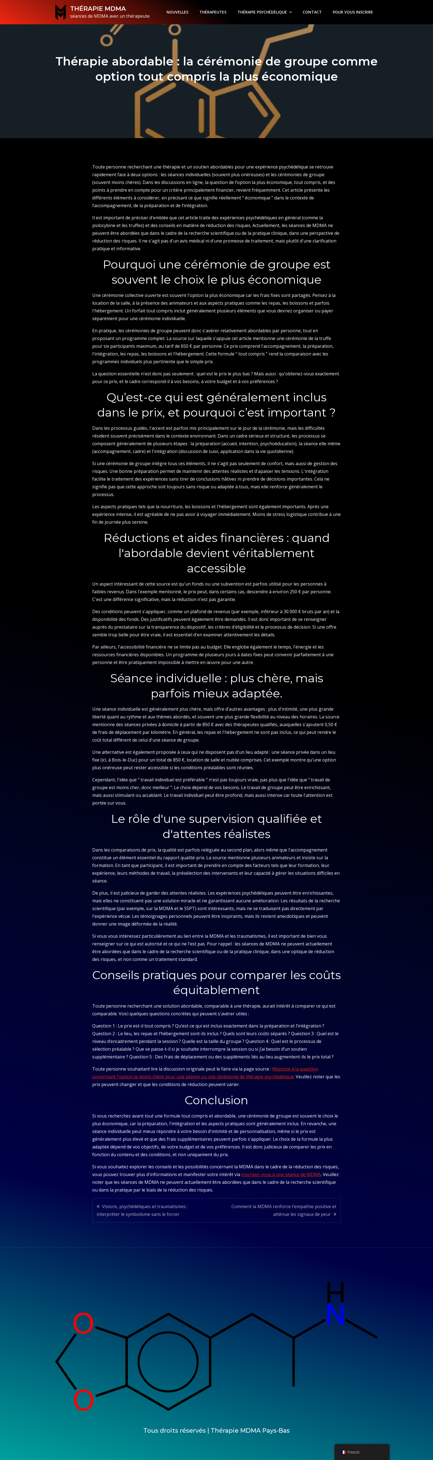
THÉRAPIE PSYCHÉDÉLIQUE (262, 12)
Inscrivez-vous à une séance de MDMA (281, 1174)
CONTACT (312, 12)
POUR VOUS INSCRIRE (353, 12)
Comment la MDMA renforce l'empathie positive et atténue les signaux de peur (283, 1210)
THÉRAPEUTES (212, 12)
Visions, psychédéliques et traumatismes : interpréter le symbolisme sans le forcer (142, 1210)
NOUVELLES (177, 12)
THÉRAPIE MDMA (97, 8)
